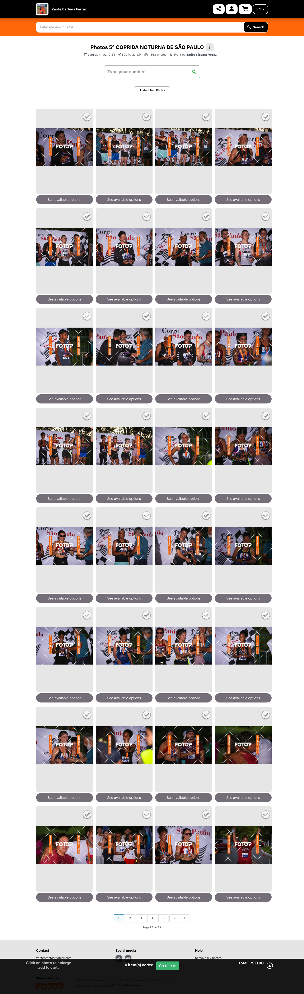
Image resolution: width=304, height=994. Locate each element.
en (260, 9)
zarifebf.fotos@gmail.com (53, 958)
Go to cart (168, 966)
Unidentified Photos (152, 90)
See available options (64, 199)
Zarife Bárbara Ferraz (69, 9)
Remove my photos (208, 958)
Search (255, 27)
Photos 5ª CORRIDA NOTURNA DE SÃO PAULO (147, 47)
